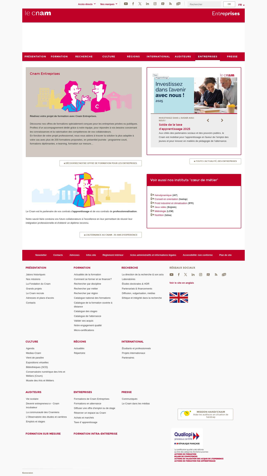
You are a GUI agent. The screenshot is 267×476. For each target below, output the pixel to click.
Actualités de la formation (87, 274)
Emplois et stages (35, 421)
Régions (80, 341)
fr (240, 4)
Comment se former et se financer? (93, 279)
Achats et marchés (84, 417)
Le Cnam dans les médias (136, 403)
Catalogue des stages (85, 311)
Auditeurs (33, 392)
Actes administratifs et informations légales (153, 255)
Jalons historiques (35, 274)
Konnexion (27, 473)
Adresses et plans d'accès (40, 297)
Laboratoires (128, 279)
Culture (32, 341)
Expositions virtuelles (37, 362)
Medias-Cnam (33, 353)
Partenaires (128, 357)
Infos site (91, 255)
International (132, 341)
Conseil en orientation (166, 199)
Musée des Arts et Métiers (40, 380)
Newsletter (41, 255)
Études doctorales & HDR (135, 283)
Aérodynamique (163, 195)
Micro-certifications (84, 330)
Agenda (30, 348)
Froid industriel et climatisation (171, 203)
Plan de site (225, 255)
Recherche (129, 267)
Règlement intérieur (113, 255)
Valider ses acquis (83, 320)
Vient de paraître (35, 357)
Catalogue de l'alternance (87, 315)
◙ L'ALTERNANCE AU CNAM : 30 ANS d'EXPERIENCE (110, 235)
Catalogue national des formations (92, 297)
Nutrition (159, 215)
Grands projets (34, 288)
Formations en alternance (87, 403)
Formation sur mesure (43, 433)
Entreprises (83, 392)
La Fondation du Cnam (38, 283)
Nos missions (33, 279)
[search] (204, 4)
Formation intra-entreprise (95, 433)
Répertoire (79, 353)
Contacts (58, 255)
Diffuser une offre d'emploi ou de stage (94, 408)
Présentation (36, 267)
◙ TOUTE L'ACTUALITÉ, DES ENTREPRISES (215, 161)
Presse (126, 392)
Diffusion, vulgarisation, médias (138, 293)
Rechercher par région (86, 293)
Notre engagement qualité (88, 325)
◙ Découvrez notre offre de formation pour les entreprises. (100, 163)
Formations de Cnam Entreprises (91, 398)
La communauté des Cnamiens (42, 412)
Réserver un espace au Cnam (90, 412)
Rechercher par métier (86, 288)
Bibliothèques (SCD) (37, 367)
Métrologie (161, 211)
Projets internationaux (133, 353)
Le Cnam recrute (35, 293)
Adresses (75, 255)
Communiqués (129, 398)
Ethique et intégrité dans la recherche (142, 297)
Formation (82, 267)
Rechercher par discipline (87, 283)
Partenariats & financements (137, 288)
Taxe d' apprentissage (85, 422)
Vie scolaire (32, 398)
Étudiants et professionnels (136, 348)
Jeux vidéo (160, 207)
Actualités (79, 348)
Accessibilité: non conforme (198, 255)
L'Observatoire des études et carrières (46, 416)
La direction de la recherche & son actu (143, 274)
